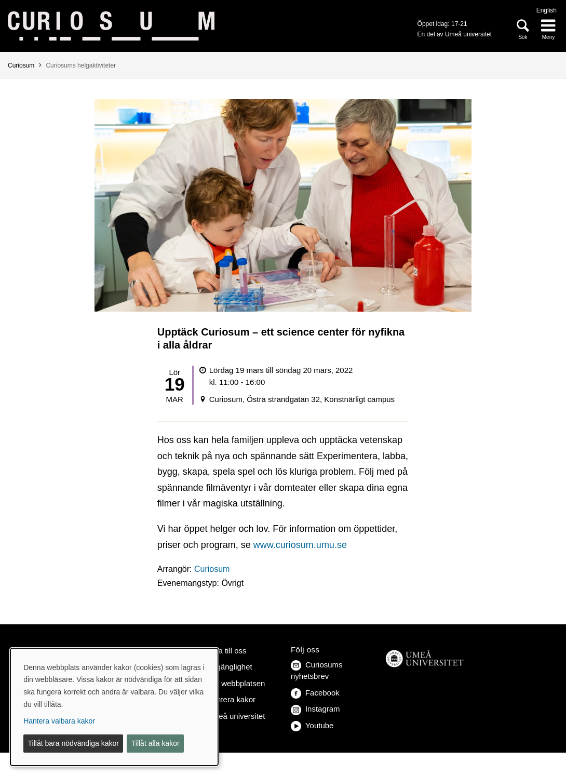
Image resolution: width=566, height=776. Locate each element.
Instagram (315, 708)
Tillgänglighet (229, 666)
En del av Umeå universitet (454, 34)
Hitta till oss (227, 650)
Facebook (315, 692)
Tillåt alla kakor (155, 743)
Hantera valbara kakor (59, 721)
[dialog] (114, 707)
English (546, 10)
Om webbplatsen (236, 683)
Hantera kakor (231, 699)
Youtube (312, 725)
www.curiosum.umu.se (300, 545)
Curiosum (21, 65)
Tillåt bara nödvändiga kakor (73, 743)
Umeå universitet (236, 716)
